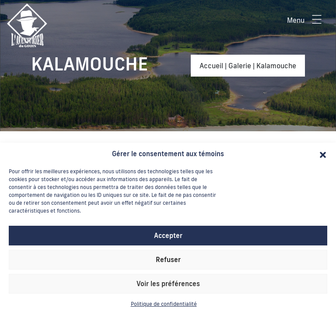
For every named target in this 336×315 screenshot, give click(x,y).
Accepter (168, 235)
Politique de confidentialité (164, 304)
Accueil (211, 65)
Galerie (239, 65)
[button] (322, 154)
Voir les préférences (168, 284)
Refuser (168, 260)
